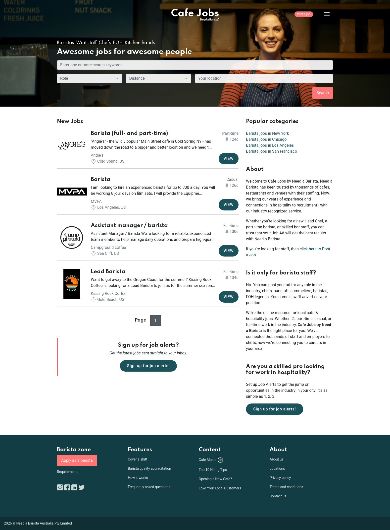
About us (277, 459)
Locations (277, 468)
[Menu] (323, 14)
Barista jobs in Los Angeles (270, 145)
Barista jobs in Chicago (266, 139)
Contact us (278, 496)
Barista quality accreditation (149, 468)
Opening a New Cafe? (215, 479)
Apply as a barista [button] (77, 460)
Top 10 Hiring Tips (213, 470)
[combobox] (264, 78)
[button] (148, 148)
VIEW (228, 158)
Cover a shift (137, 459)
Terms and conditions (286, 487)
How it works (138, 478)
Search (323, 92)
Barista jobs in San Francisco (271, 151)
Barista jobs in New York (267, 133)
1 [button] (155, 320)
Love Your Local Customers (220, 488)
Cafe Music (211, 460)
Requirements (67, 472)
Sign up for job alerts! (148, 365)
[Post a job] (303, 17)
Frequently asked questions (149, 487)
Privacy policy (280, 478)
